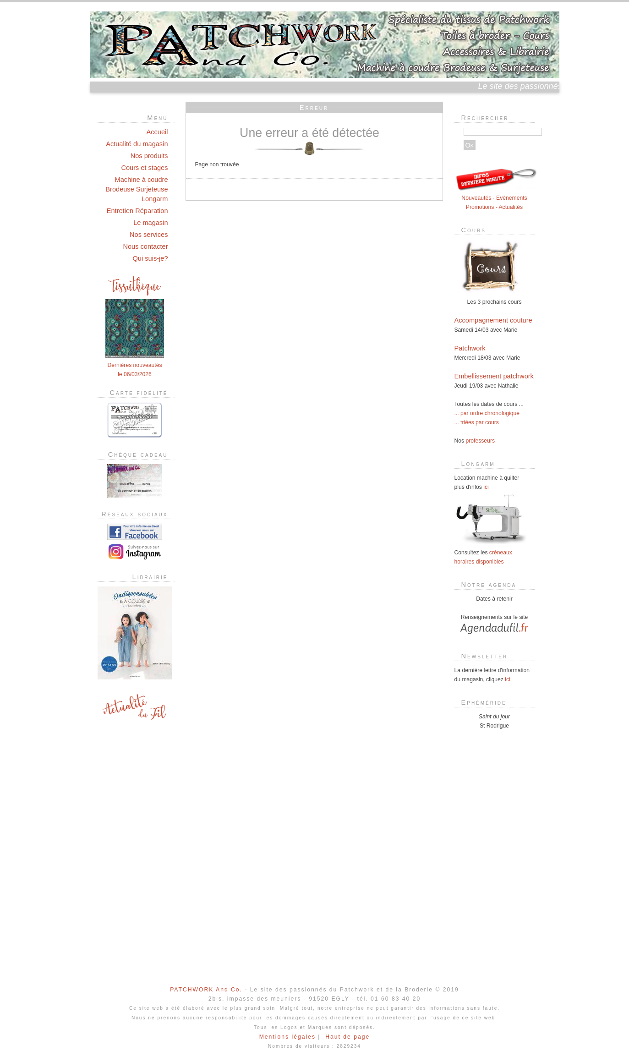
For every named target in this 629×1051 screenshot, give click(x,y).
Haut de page (347, 1037)
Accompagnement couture (493, 320)
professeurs (480, 441)
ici (485, 487)
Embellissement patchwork (494, 376)
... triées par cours (476, 422)
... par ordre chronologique (487, 413)
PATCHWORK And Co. (206, 989)
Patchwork (470, 348)
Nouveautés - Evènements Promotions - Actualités (495, 198)
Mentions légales (287, 1037)
